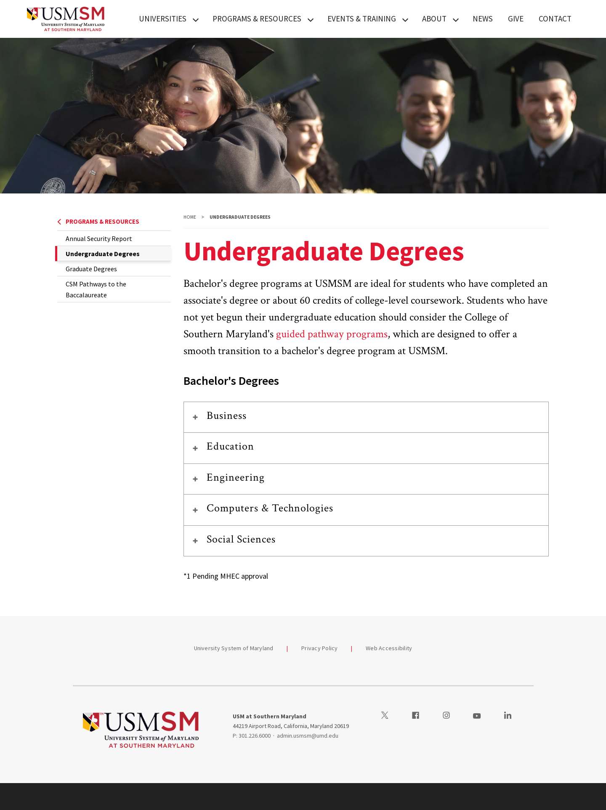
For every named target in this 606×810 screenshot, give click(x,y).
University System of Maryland (234, 648)
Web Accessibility (389, 648)
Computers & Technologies (270, 508)
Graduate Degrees (91, 269)
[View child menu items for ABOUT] (456, 19)
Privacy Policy (319, 648)
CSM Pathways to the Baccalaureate (96, 289)
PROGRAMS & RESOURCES (257, 18)
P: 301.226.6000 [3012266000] (252, 735)
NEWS (483, 18)
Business (227, 415)
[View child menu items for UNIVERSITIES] (195, 19)
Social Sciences (241, 539)
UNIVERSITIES (162, 18)
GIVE (516, 18)
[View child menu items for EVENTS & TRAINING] (405, 19)
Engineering (236, 477)
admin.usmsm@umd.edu (307, 735)
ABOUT (434, 18)
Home (189, 217)
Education (230, 446)
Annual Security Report (99, 238)
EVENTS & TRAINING (361, 18)
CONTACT (555, 18)
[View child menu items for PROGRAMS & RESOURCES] (310, 19)
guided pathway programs (332, 334)
